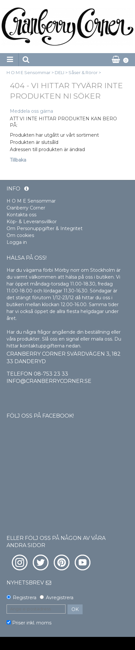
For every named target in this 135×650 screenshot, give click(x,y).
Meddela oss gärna (31, 111)
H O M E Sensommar (28, 72)
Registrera (24, 598)
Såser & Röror (83, 72)
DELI (59, 72)
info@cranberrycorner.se (49, 381)
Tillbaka (18, 160)
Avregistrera (59, 598)
